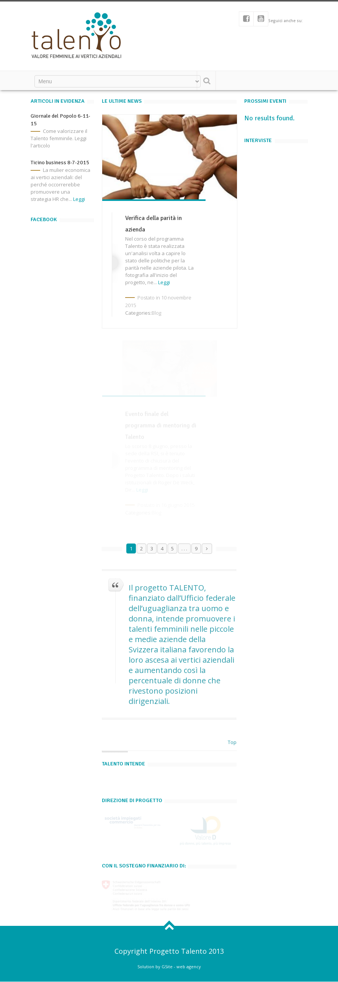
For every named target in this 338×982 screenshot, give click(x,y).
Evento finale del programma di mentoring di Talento (160, 425)
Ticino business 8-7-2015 (60, 162)
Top (232, 742)
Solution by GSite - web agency (169, 966)
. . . (184, 548)
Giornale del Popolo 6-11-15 (60, 120)
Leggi (79, 199)
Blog (156, 312)
